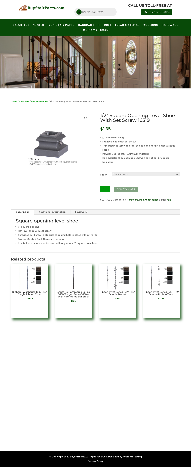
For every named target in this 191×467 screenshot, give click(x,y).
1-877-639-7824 (159, 11)
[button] (86, 118)
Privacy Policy (95, 461)
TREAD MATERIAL (127, 25)
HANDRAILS (86, 25)
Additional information (52, 212)
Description (22, 212)
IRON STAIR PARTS (61, 25)
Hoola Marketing (132, 456)
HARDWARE (170, 25)
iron (168, 199)
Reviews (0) (81, 212)
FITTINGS (104, 25)
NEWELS (38, 25)
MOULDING (150, 25)
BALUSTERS (21, 25)
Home (14, 101)
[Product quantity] (105, 189)
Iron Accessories (39, 101)
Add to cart (126, 189)
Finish (103, 174)
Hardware (24, 101)
